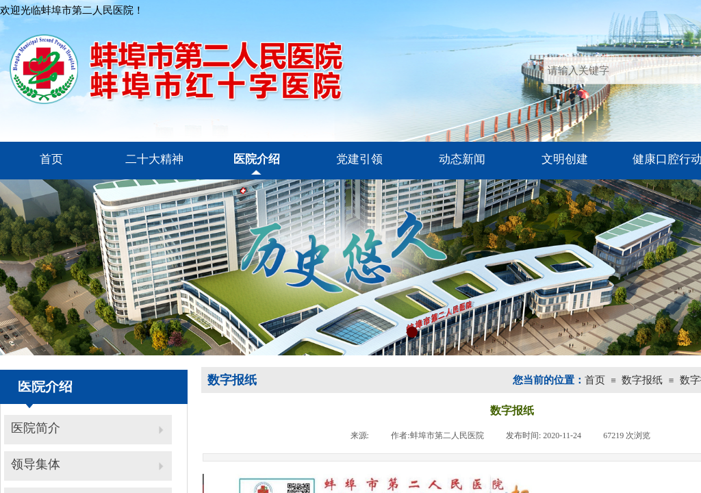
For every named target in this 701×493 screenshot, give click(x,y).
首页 (595, 380)
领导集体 (35, 464)
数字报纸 (642, 380)
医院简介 (35, 428)
